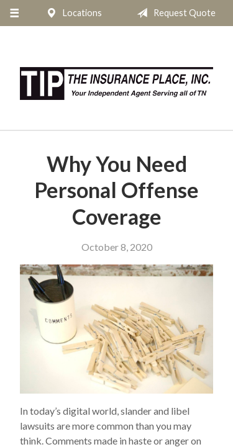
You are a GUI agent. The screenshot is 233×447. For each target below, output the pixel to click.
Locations (71, 13)
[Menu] (14, 13)
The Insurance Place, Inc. (116, 83)
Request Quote (174, 13)
